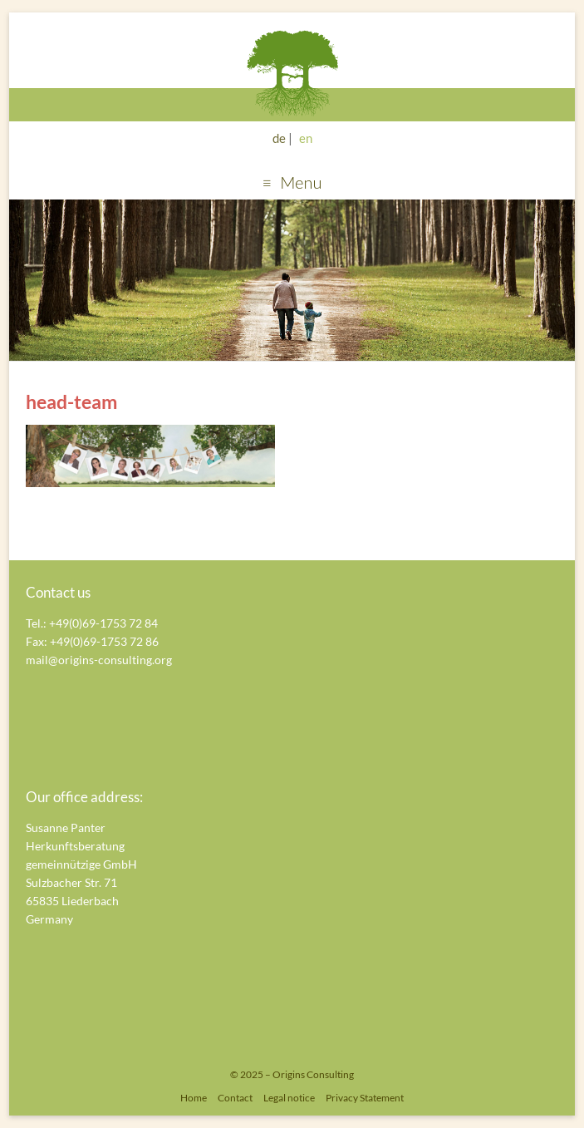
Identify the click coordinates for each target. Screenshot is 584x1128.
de (279, 138)
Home (193, 1097)
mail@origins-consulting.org (99, 660)
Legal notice (289, 1097)
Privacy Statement (365, 1097)
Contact (235, 1097)
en (305, 138)
